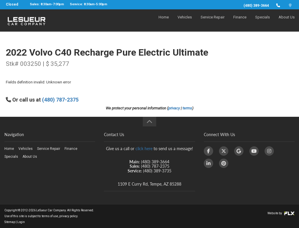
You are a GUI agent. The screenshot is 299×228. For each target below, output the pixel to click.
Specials (262, 22)
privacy (174, 108)
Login (21, 222)
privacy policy (68, 216)
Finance (239, 22)
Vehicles (185, 22)
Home (164, 22)
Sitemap (9, 222)
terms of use (50, 216)
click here (143, 148)
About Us (287, 22)
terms (187, 108)
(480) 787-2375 (60, 100)
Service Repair (213, 22)
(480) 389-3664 (256, 6)
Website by (281, 213)
